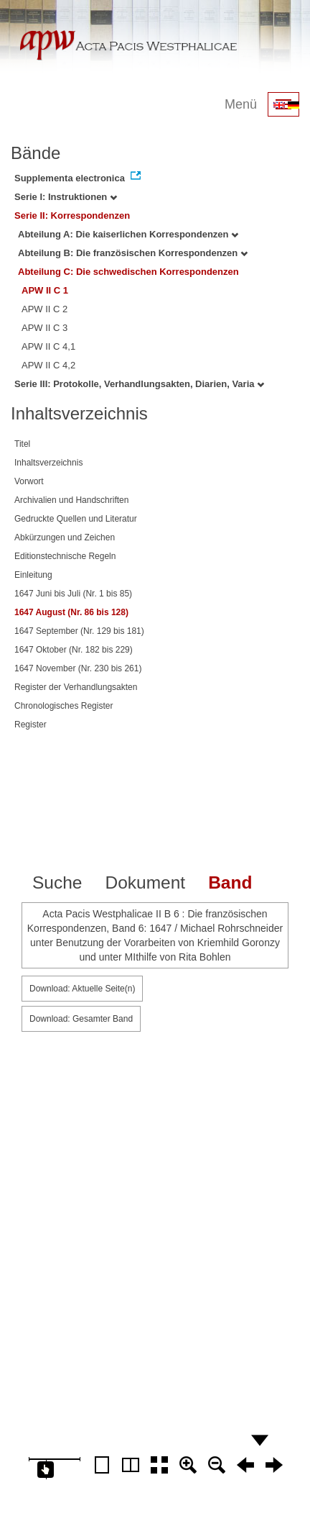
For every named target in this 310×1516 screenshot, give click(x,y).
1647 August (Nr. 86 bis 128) (71, 612)
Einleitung (33, 575)
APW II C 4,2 (48, 365)
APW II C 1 (45, 290)
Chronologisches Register (63, 706)
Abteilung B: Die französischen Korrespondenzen (133, 253)
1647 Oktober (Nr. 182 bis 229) (73, 650)
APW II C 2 (44, 309)
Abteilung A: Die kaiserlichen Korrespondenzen (128, 234)
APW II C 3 (44, 327)
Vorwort (29, 481)
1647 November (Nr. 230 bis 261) (77, 668)
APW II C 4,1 (48, 346)
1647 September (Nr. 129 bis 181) (79, 631)
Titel (22, 444)
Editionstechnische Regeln (65, 556)
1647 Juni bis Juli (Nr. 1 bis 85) (73, 594)
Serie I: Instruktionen (65, 196)
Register (30, 725)
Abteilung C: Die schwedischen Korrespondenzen (128, 271)
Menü (241, 104)
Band (230, 882)
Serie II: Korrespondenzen (72, 215)
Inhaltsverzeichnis (48, 463)
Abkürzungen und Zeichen (64, 537)
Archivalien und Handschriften (71, 500)
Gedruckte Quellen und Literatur (75, 519)
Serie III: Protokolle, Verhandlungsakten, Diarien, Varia (139, 383)
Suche (57, 882)
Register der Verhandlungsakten (75, 687)
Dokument (145, 882)
